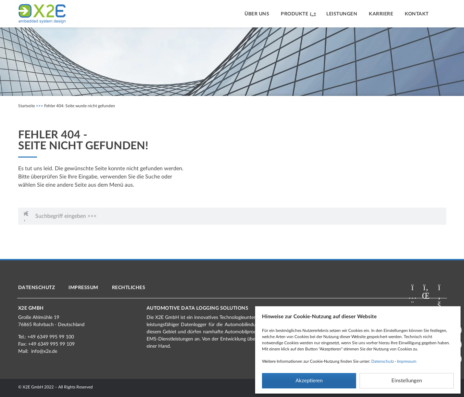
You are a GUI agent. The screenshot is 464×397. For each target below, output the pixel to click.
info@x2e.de (44, 351)
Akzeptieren (309, 380)
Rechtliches (129, 287)
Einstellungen (406, 380)
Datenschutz (382, 361)
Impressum (406, 361)
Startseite (26, 106)
